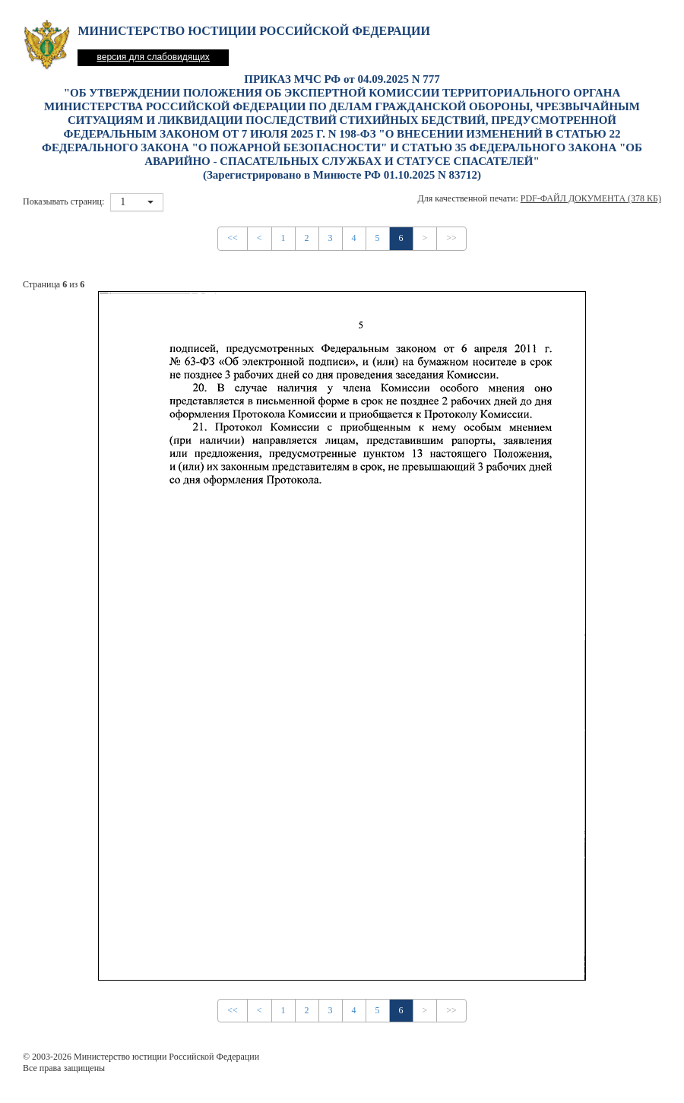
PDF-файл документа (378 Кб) (591, 198)
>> (451, 238)
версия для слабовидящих (153, 57)
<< (232, 238)
